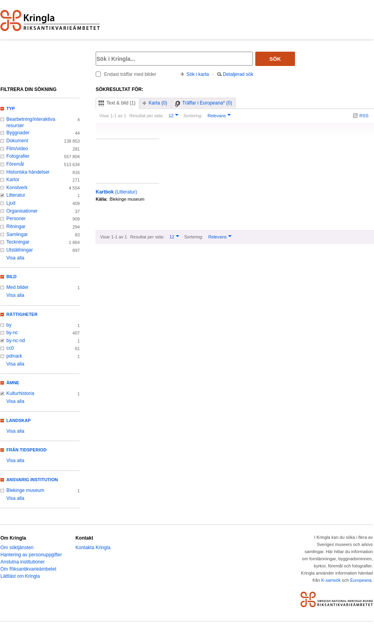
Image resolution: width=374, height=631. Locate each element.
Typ (10, 108)
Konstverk (16, 187)
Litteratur (15, 195)
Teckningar (17, 242)
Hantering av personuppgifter (31, 554)
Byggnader (17, 132)
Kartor (12, 179)
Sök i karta (198, 74)
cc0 (10, 348)
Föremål (15, 164)
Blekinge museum (25, 490)
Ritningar (15, 226)
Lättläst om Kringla (20, 576)
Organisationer (22, 211)
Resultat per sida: (146, 115)
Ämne (12, 382)
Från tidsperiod (26, 449)
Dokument (17, 140)
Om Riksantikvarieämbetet (28, 569)
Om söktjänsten (16, 547)
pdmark (14, 356)
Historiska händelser (28, 172)
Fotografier (17, 156)
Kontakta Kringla (92, 547)
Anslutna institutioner (22, 562)
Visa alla (15, 258)
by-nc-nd (15, 340)
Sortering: (192, 115)
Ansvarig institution (32, 479)
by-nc (12, 332)
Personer (16, 218)
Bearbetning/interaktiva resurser (30, 122)
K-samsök (331, 580)
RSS (363, 115)
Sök (275, 59)
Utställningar (19, 250)
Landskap (18, 420)
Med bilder (17, 287)
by (9, 325)
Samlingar (17, 234)
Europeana (361, 580)
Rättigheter (21, 314)
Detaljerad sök (238, 74)
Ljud (10, 203)
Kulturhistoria (20, 393)
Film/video (17, 148)
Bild (11, 276)
